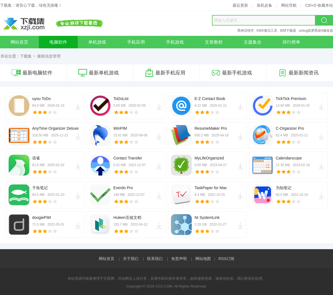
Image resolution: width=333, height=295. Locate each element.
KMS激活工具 (267, 30)
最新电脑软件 (32, 72)
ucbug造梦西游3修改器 (316, 30)
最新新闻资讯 (298, 72)
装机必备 (264, 5)
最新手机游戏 (231, 72)
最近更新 (240, 5)
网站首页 (106, 258)
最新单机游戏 (98, 72)
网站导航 (289, 5)
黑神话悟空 (245, 30)
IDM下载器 (288, 30)
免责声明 (179, 258)
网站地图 (203, 258)
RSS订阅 (226, 258)
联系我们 (155, 258)
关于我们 (130, 258)
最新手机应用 (165, 72)
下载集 (26, 56)
